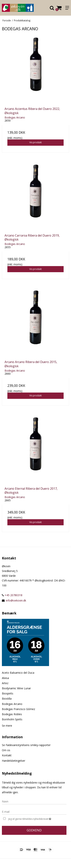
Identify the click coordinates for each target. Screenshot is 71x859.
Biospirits (7, 693)
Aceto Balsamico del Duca (18, 672)
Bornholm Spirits (12, 719)
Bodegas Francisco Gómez (18, 709)
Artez (5, 683)
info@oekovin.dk (16, 600)
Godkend (34, 830)
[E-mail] (34, 811)
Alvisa (5, 678)
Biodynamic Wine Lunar (16, 688)
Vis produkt (35, 142)
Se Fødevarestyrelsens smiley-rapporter (26, 745)
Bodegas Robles (12, 714)
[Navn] (34, 801)
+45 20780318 (12, 595)
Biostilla (7, 698)
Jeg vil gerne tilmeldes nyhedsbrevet (32, 818)
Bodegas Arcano (12, 704)
